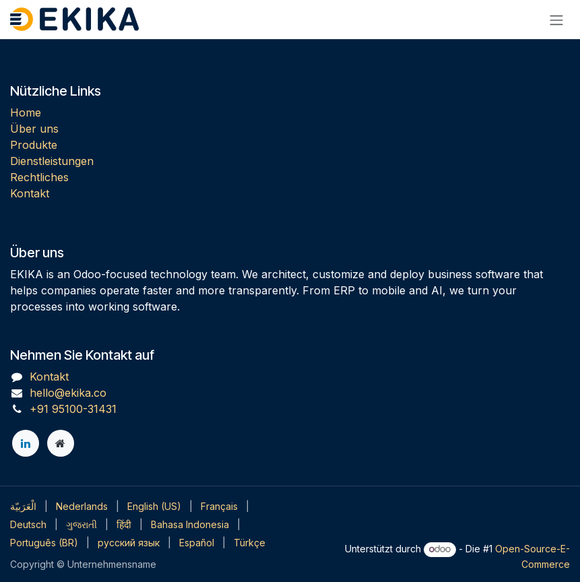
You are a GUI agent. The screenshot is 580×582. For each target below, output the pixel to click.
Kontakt (29, 193)
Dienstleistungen (52, 161)
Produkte (33, 145)
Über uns (34, 128)
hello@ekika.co (68, 392)
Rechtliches (39, 177)
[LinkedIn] (25, 443)
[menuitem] (23, 506)
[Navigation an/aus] (556, 19)
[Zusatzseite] (60, 443)
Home (25, 112)
